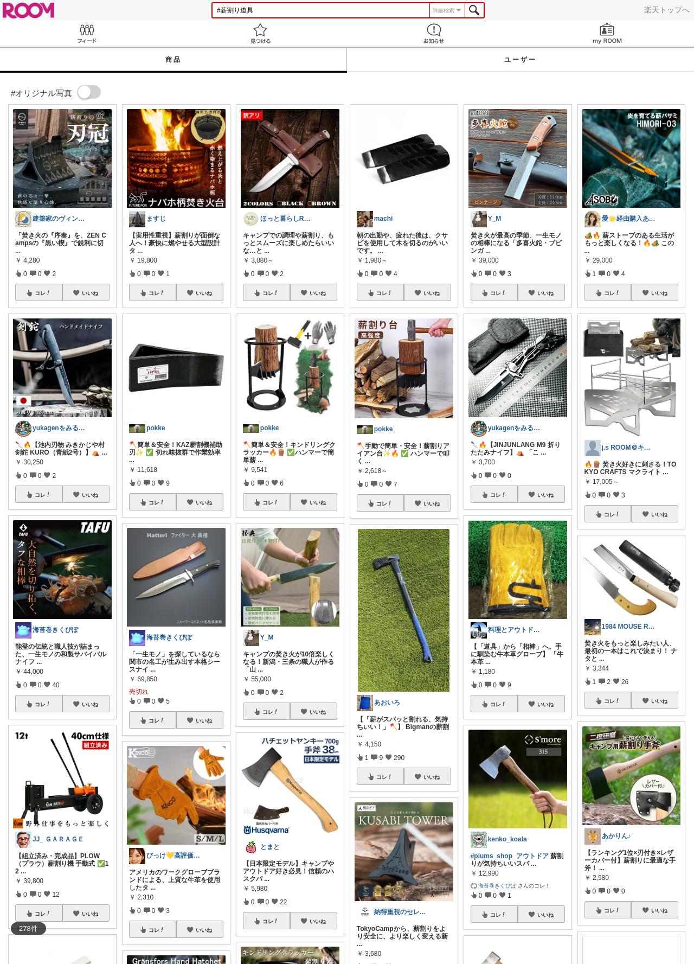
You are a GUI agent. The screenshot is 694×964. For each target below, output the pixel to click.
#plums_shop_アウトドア (510, 856)
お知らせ (433, 33)
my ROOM (607, 33)
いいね (90, 293)
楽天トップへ (667, 9)
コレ (43, 293)
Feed (87, 33)
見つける (260, 33)
